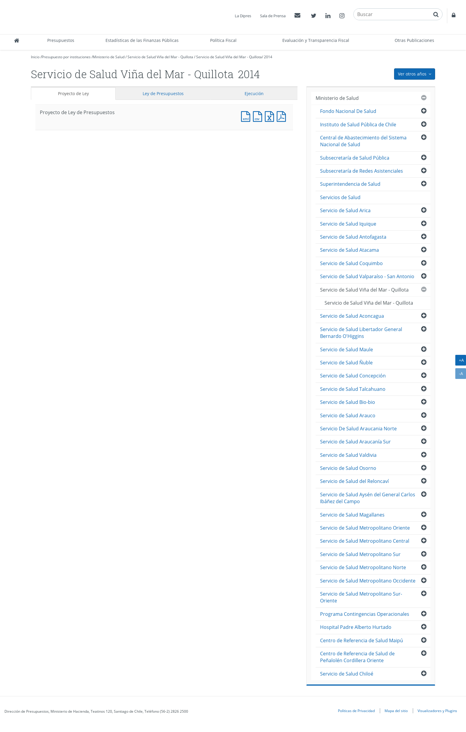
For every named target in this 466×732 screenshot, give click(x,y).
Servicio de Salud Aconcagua (352, 316)
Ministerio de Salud (109, 56)
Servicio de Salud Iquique (348, 224)
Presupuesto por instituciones (66, 56)
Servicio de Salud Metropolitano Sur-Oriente (361, 597)
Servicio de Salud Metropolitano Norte (363, 567)
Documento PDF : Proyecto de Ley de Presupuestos (283, 115)
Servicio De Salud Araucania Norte (358, 428)
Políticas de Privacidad (356, 710)
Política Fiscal (223, 40)
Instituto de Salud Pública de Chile (358, 124)
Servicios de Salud (340, 197)
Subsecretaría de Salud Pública (354, 158)
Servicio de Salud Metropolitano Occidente (367, 580)
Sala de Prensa (273, 15)
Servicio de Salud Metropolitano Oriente (365, 528)
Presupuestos (60, 40)
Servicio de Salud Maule (346, 349)
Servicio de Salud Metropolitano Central (364, 541)
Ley (163, 93)
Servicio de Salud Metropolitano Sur (360, 554)
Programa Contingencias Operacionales (364, 614)
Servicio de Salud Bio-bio (347, 402)
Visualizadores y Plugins (437, 710)
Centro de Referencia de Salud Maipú (361, 640)
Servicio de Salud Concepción (353, 375)
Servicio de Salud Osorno (348, 468)
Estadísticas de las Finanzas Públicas (142, 40)
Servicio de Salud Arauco (347, 415)
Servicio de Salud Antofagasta (353, 237)
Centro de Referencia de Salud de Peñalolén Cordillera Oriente (357, 657)
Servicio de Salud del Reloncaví (354, 481)
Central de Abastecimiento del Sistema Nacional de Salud (363, 141)
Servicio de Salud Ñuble (346, 362)
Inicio (35, 56)
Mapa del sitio (396, 710)
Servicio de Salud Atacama (349, 250)
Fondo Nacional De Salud (348, 111)
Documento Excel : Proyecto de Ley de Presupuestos (271, 115)
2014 (268, 56)
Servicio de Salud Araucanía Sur (355, 441)
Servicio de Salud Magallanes (352, 514)
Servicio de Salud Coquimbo (351, 263)
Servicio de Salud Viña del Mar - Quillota (160, 56)
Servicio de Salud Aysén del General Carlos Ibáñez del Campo (367, 498)
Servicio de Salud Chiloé (346, 673)
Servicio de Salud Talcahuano (352, 389)
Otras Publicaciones (414, 40)
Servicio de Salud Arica (345, 210)
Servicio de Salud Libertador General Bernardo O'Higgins (361, 332)
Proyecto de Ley (73, 93)
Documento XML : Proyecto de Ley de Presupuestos (247, 115)
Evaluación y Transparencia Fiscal (315, 40)
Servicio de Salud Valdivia (348, 455)
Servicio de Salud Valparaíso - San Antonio (367, 276)
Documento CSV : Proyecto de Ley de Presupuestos (259, 115)
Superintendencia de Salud (350, 184)
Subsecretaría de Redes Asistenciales (361, 171)
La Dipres (243, 15)
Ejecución (254, 93)
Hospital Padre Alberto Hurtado (355, 627)
